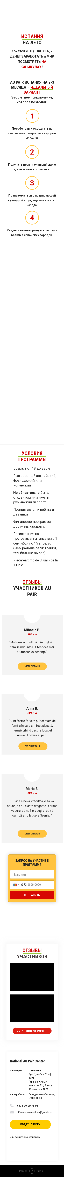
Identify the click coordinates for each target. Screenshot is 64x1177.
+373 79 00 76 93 (27, 1105)
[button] (30, 1124)
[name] (32, 874)
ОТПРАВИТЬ (32, 895)
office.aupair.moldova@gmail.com (35, 1112)
